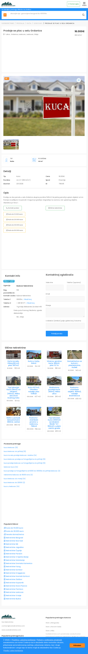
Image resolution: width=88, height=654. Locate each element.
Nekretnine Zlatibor (13, 579)
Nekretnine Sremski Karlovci (17, 576)
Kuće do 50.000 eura (14, 230)
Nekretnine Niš (11, 544)
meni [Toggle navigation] (84, 4)
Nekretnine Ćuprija (13, 550)
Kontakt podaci (12, 208)
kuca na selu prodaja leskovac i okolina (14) (20, 455)
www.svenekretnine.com (11, 630)
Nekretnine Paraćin (13, 553)
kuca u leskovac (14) (11, 486)
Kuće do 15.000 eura (13, 528)
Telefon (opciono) (74, 282)
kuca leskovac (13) (11, 447)
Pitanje (48, 305)
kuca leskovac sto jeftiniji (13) (15, 451)
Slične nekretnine (55, 208)
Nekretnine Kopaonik (14, 582)
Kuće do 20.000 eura (14, 220)
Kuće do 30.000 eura (14, 225)
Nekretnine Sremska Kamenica (18, 563)
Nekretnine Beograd (13, 537)
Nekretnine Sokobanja (14, 560)
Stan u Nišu (50, 631)
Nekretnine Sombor (13, 570)
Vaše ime (49, 282)
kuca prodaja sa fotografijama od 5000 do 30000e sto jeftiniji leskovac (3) (32, 471)
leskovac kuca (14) (11, 467)
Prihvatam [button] (77, 645)
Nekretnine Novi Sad (13, 541)
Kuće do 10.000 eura (14, 214)
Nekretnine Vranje (12, 595)
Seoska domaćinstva (14, 534)
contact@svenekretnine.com (13, 626)
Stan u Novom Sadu (53, 627)
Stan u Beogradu (52, 623)
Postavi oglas (73, 4)
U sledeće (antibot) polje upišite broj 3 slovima (63, 321)
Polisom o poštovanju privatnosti (49, 640)
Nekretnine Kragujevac (14, 573)
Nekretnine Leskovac (14, 592)
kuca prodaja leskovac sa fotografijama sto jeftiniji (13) (24, 463)
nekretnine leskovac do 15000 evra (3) (18, 475)
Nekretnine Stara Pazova (15, 586)
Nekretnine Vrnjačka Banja (16, 557)
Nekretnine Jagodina (13, 547)
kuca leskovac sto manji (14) (15, 479)
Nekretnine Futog (12, 566)
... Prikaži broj (27, 299)
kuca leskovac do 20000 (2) (14, 482)
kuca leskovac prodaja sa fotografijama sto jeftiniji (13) (24, 459)
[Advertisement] (44, 55)
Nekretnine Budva (12, 598)
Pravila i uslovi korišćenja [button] (13, 651)
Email (48, 294)
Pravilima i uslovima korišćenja (23, 640)
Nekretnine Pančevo (13, 589)
